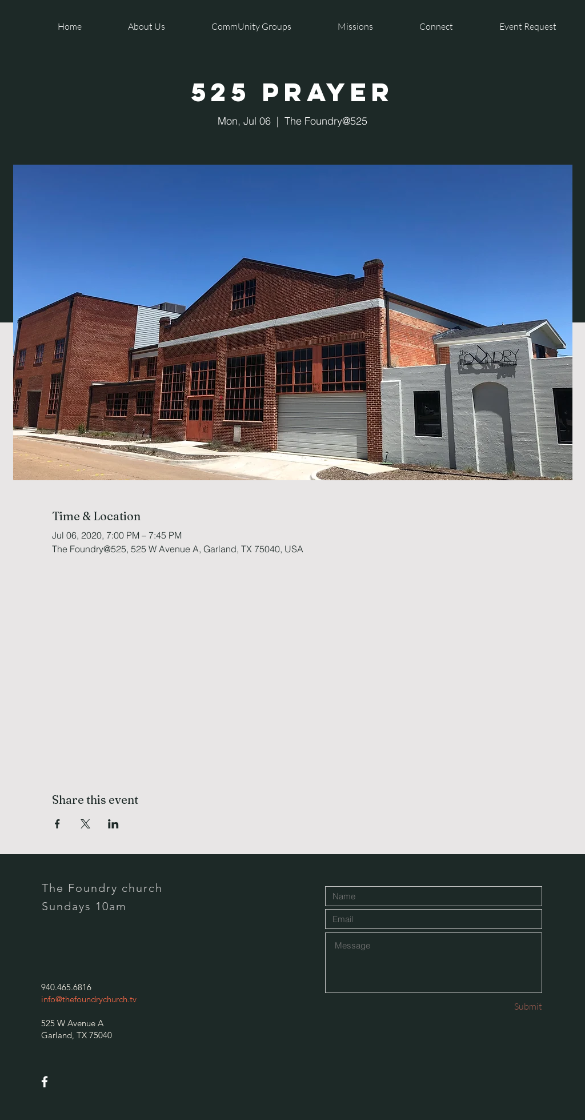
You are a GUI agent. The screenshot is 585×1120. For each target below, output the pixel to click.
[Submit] (501, 1007)
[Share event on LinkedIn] (113, 823)
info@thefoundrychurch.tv (89, 999)
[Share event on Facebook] (57, 823)
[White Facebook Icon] (44, 1081)
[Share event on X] (85, 823)
